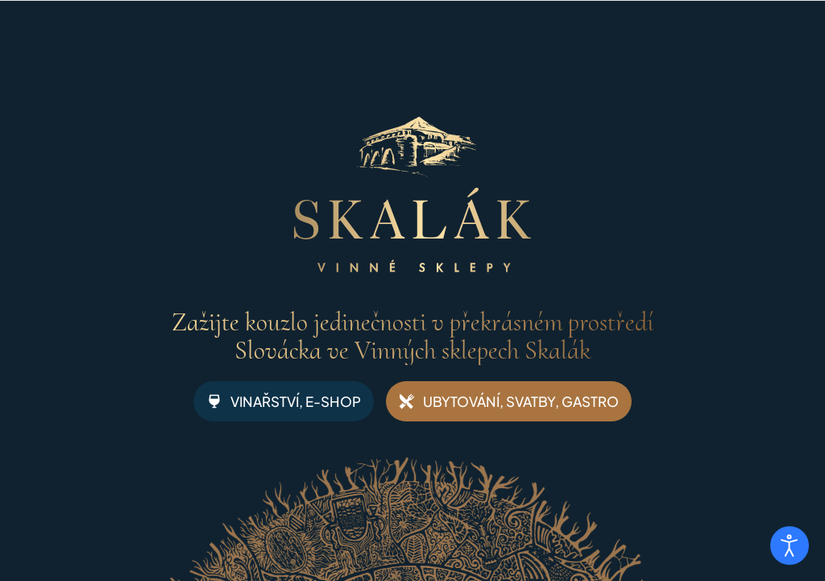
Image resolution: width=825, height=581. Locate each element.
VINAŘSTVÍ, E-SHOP (283, 401)
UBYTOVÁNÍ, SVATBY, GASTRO (509, 401)
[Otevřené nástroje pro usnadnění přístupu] (789, 545)
